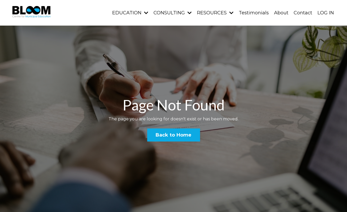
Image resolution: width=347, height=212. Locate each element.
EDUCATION (130, 13)
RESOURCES (215, 13)
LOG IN (325, 13)
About (281, 13)
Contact (303, 13)
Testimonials (254, 13)
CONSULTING (172, 13)
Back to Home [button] (174, 135)
